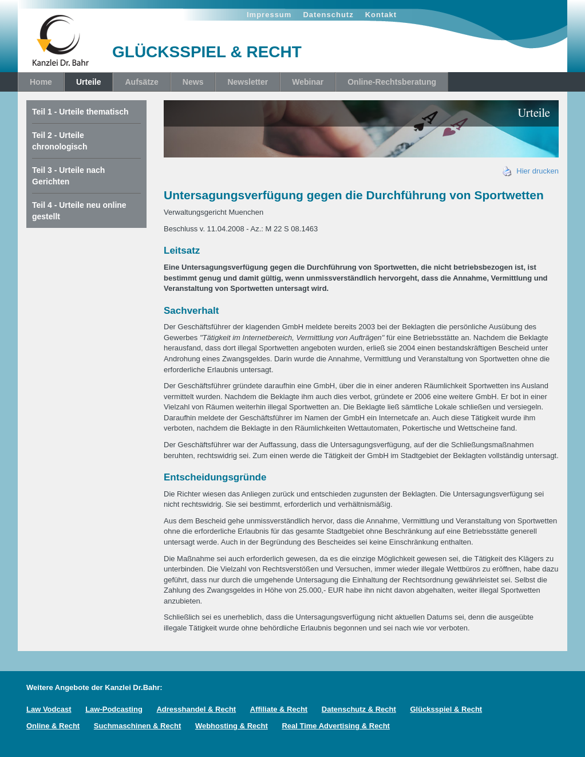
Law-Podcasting (114, 709)
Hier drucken (531, 171)
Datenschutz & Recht (359, 709)
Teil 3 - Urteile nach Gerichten (68, 175)
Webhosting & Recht (231, 725)
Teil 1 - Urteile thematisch (80, 111)
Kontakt (381, 14)
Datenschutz (328, 14)
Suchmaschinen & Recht (137, 725)
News (193, 81)
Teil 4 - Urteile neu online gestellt (79, 210)
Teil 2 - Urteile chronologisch (59, 141)
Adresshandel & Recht (196, 709)
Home (41, 81)
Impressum (269, 14)
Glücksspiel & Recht (446, 709)
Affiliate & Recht (278, 709)
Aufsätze (141, 81)
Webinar (307, 81)
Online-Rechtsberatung (391, 81)
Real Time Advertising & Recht (336, 725)
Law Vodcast (49, 709)
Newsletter (247, 81)
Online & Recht (53, 725)
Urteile (88, 81)
